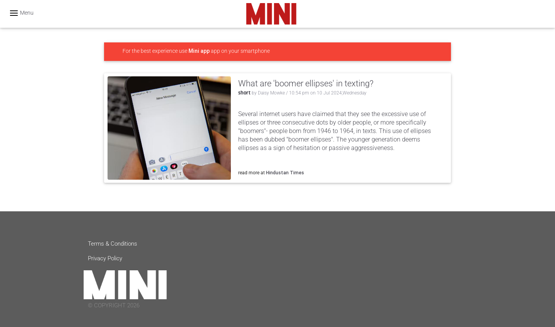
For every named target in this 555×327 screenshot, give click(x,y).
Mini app (199, 50)
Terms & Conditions (112, 243)
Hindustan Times (285, 172)
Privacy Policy (105, 258)
